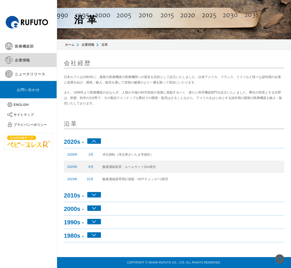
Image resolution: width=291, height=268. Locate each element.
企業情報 (88, 44)
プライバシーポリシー (30, 124)
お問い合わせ (28, 90)
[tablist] (28, 69)
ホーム (70, 44)
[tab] (28, 46)
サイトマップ (24, 114)
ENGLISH (21, 104)
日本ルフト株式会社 (28, 19)
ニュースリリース (30, 74)
